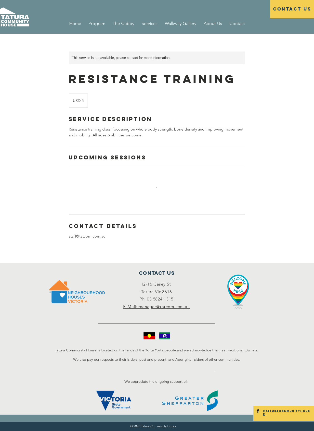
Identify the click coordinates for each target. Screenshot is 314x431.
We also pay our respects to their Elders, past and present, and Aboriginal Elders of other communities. (156, 359)
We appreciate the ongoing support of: (156, 381)
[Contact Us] (292, 9)
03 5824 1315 (160, 299)
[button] (149, 24)
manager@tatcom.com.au (164, 306)
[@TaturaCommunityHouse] (258, 411)
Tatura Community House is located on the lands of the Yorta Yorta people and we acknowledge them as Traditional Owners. (156, 350)
